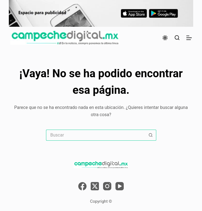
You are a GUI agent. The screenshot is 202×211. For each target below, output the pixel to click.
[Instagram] (107, 186)
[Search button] (150, 135)
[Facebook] (82, 186)
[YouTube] (119, 186)
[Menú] (189, 38)
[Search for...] (95, 135)
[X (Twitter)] (95, 186)
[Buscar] (177, 37)
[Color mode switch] (165, 38)
